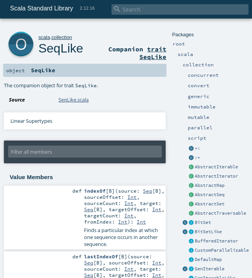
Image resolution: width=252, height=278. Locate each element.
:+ (197, 157)
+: (197, 148)
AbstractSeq (210, 194)
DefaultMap (208, 259)
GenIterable (210, 268)
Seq (147, 191)
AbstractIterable (216, 167)
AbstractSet (210, 204)
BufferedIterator (216, 241)
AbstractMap (210, 185)
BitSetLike (208, 231)
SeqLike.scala (73, 99)
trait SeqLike (152, 53)
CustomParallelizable (222, 250)
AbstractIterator (216, 176)
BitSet (203, 222)
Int (132, 197)
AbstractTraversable (220, 213)
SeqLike (60, 48)
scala (44, 37)
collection (61, 37)
